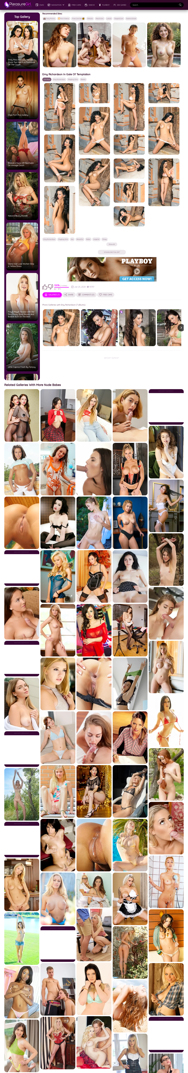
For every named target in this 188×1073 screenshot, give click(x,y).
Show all (94, 191)
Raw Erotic (100, 18)
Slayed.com (118, 18)
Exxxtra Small (131, 18)
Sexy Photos (49, 19)
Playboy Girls (73, 67)
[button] (145, 274)
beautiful (80, 186)
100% (56, 232)
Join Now (47, 67)
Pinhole (90, 18)
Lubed (109, 18)
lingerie (96, 186)
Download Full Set (94, 199)
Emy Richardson (59, 67)
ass (72, 186)
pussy (105, 186)
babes (83, 67)
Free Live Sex (78, 19)
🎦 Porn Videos (63, 18)
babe (88, 186)
